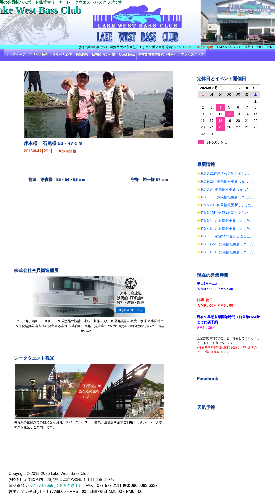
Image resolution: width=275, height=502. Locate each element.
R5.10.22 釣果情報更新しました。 (229, 244)
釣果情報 (81, 54)
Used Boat (127, 54)
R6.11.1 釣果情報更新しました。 (228, 197)
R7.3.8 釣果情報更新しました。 (227, 189)
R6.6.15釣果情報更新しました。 (226, 213)
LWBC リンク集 (103, 54)
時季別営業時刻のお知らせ (157, 54)
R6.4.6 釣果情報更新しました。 (227, 229)
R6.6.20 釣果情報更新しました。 (228, 205)
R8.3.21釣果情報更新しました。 (226, 173)
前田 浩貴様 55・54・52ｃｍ (54, 179)
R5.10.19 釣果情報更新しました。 (229, 252)
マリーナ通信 (62, 54)
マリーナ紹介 (38, 54)
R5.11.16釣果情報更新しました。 (227, 236)
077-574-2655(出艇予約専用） (194, 47)
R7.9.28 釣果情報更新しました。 (228, 181)
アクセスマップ (192, 54)
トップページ (15, 54)
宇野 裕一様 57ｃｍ (152, 179)
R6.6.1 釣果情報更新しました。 (227, 221)
